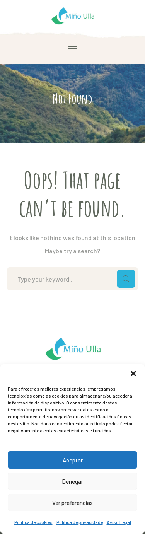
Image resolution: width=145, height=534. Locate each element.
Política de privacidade (79, 522)
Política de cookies (33, 522)
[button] (133, 373)
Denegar (72, 481)
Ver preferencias (72, 502)
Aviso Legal (119, 522)
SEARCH (126, 279)
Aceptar (73, 460)
